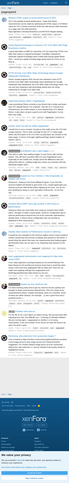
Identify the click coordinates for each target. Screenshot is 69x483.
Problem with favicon (21, 311)
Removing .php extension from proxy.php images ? (32, 336)
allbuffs (11, 328)
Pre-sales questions (42, 447)
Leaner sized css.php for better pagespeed (28, 126)
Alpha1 (10, 34)
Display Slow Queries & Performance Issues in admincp (34, 232)
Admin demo (39, 450)
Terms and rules (7, 406)
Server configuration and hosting (55, 226)
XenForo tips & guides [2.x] (49, 198)
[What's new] (61, 2)
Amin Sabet (12, 195)
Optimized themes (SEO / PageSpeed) (26, 101)
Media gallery (6, 444)
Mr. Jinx (11, 117)
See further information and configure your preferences (24, 467)
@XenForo (28, 430)
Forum (3, 441)
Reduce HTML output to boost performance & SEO (32, 18)
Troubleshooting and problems (33, 331)
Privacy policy (20, 406)
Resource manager (8, 447)
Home (34, 406)
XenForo (42, 430)
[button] (12, 402)
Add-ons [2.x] (45, 170)
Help (28, 406)
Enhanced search (7, 450)
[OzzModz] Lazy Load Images (28, 151)
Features (38, 441)
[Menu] (3, 2)
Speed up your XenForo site (27, 284)
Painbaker (12, 167)
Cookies (6, 402)
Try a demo (41, 425)
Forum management (55, 67)
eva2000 (11, 64)
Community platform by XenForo (20, 410)
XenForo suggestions (16, 40)
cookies (19, 460)
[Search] (66, 2)
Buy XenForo (28, 425)
